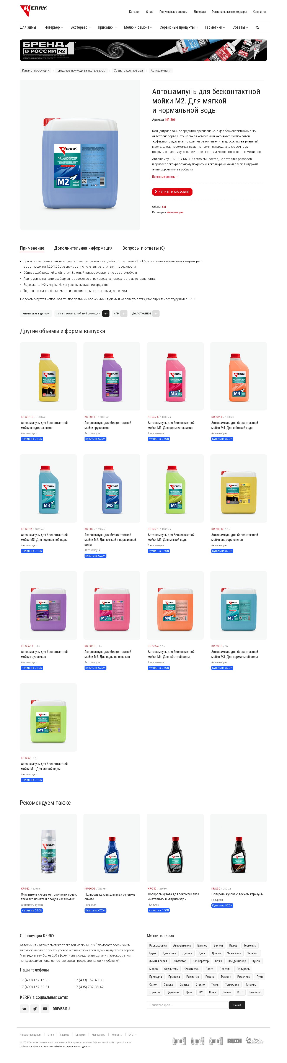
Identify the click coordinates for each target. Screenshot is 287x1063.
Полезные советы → (165, 176)
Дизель (187, 953)
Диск (202, 953)
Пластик (225, 969)
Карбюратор (201, 961)
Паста (209, 969)
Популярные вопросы (174, 12)
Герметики (213, 27)
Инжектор (180, 961)
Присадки (106, 27)
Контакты (259, 12)
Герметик (250, 945)
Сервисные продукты (177, 27)
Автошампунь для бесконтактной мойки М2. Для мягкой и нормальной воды (110, 540)
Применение (32, 248)
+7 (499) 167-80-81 (34, 987)
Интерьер (52, 27)
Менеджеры (98, 1034)
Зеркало (253, 953)
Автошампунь (182, 945)
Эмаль (227, 992)
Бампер (202, 945)
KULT (240, 992)
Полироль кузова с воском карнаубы (237, 894)
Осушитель (171, 969)
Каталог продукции (35, 70)
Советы (239, 27)
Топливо (251, 984)
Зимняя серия (158, 961)
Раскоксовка (158, 945)
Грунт (152, 953)
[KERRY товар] (48, 376)
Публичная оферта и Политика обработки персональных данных (55, 1046)
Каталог (134, 12)
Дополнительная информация (83, 248)
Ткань (215, 984)
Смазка (184, 984)
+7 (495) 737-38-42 (89, 987)
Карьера (64, 1034)
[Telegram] (34, 1008)
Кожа (218, 961)
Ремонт (226, 976)
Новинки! (255, 992)
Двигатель (169, 953)
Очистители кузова (32, 904)
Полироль (243, 969)
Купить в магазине (172, 192)
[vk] (24, 1008)
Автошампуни (161, 70)
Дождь (216, 953)
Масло (153, 969)
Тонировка (232, 984)
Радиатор (192, 976)
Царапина (173, 992)
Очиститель (191, 969)
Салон (153, 984)
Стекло (200, 984)
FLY (201, 992)
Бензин (218, 945)
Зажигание (234, 953)
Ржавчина (243, 976)
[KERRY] (33, 11)
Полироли (90, 904)
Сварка (168, 984)
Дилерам (200, 12)
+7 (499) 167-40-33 (89, 980)
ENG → (132, 1034)
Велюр (233, 945)
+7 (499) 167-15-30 (34, 980)
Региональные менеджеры (229, 12)
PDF (106, 313)
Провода (174, 976)
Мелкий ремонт (136, 27)
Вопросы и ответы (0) (143, 248)
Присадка (155, 976)
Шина (212, 992)
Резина (210, 976)
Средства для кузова (128, 70)
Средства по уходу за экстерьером (81, 70)
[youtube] (45, 1008)
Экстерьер (79, 27)
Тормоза (154, 992)
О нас (149, 12)
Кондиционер (237, 961)
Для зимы (28, 27)
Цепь (189, 992)
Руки (260, 976)
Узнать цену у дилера (36, 313)
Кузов (256, 961)
